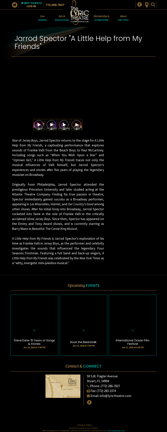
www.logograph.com (116, 430)
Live (42, 18)
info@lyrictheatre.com (115, 396)
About (123, 18)
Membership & (101, 18)
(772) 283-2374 (106, 391)
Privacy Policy (84, 425)
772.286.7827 (55, 5)
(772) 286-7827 (110, 386)
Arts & (62, 18)
